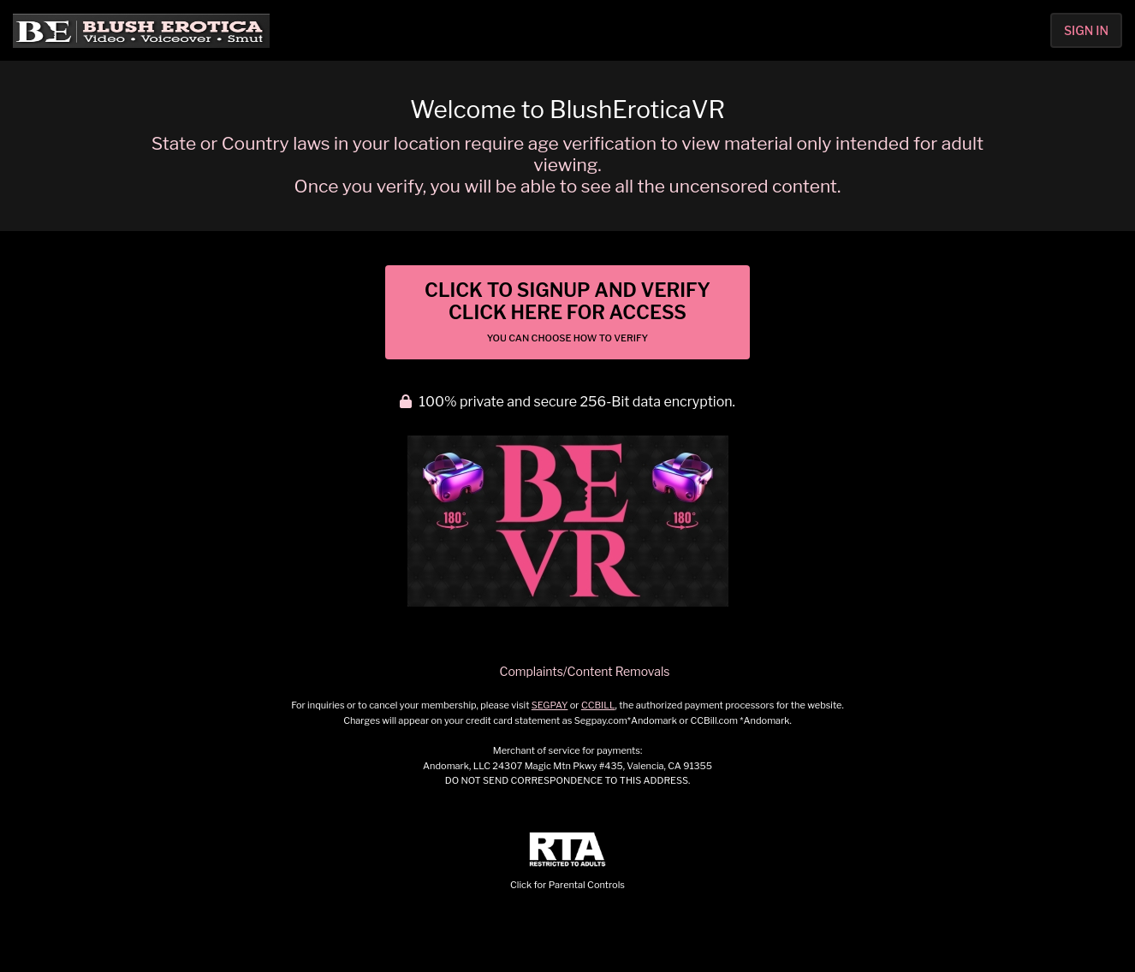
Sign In (1086, 30)
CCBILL (598, 705)
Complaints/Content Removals (585, 671)
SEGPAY (550, 705)
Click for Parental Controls (567, 861)
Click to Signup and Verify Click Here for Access (567, 311)
